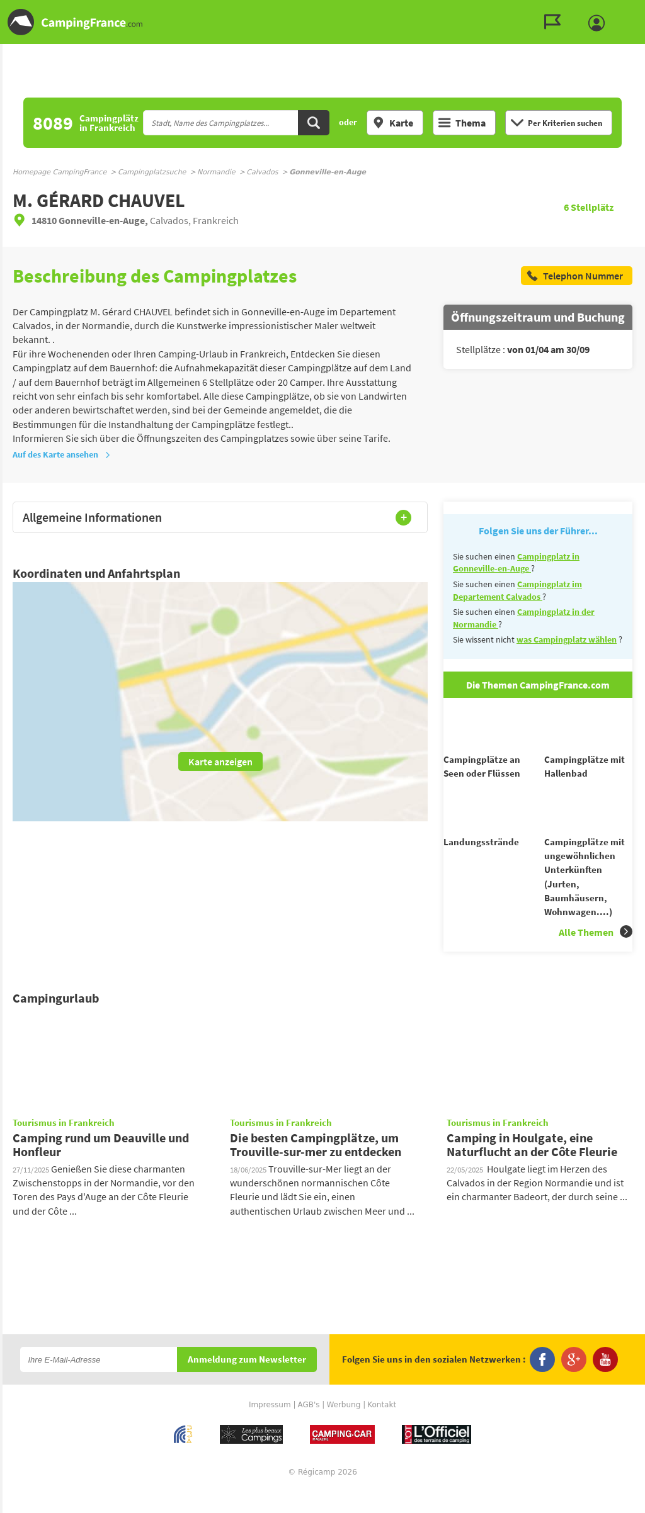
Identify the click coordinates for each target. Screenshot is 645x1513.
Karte (392, 122)
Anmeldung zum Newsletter (247, 1382)
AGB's (308, 1427)
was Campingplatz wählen (567, 639)
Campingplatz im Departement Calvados (517, 590)
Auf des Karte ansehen (62, 454)
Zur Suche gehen (642, 10)
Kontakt (381, 1427)
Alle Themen (595, 954)
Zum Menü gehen (629, 10)
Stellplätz (589, 207)
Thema (462, 122)
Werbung (343, 1427)
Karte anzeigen (220, 761)
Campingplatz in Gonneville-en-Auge (516, 563)
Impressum (270, 1427)
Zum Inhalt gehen (636, 10)
